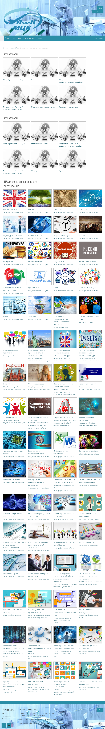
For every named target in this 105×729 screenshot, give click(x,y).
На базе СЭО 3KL (99, 722)
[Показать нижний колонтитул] (100, 724)
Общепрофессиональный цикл (13, 447)
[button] (97, 11)
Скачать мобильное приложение (52, 725)
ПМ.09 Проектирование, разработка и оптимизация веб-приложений (38, 680)
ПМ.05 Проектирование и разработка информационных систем (63, 611)
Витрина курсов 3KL (10, 48)
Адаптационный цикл (61, 318)
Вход (100, 8)
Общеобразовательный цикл (13, 203)
